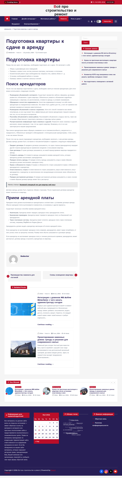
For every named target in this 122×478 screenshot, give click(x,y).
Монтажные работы (48, 21)
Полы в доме (75, 21)
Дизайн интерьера (28, 21)
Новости (64, 21)
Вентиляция (57, 389)
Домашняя (7, 31)
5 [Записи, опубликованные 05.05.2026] (39, 429)
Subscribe (107, 24)
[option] (23, 393)
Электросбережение (31, 26)
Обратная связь (101, 421)
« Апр (37, 444)
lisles (40, 296)
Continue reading (45, 327)
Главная (15, 21)
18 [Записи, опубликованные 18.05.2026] (35, 436)
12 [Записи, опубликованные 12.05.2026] (39, 432)
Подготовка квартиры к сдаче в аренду (25, 31)
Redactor (10, 55)
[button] (112, 384)
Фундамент (16, 26)
